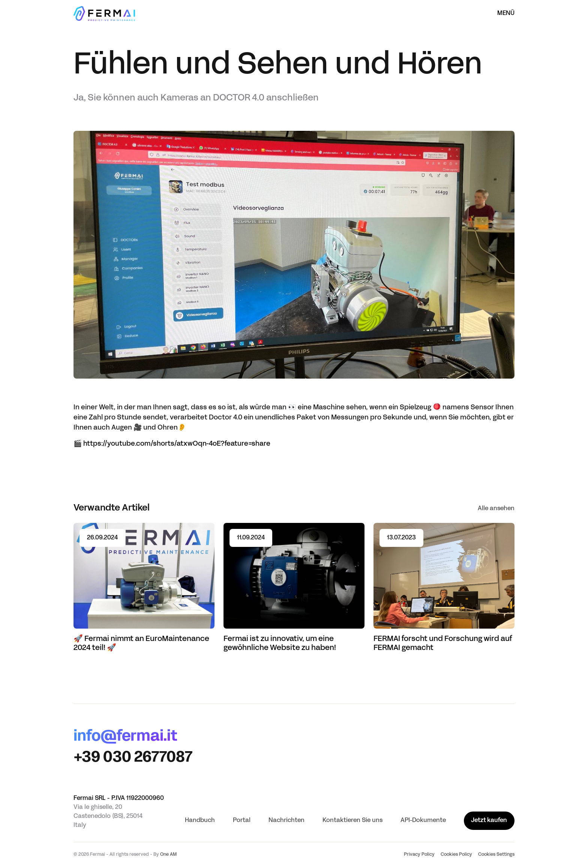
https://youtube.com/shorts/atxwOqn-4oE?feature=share (176, 444)
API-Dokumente (423, 820)
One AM (168, 855)
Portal (241, 820)
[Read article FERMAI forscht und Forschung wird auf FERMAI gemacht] (444, 588)
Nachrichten (286, 820)
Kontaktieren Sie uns (352, 820)
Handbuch (200, 820)
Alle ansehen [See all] (496, 508)
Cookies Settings (496, 855)
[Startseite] (104, 13)
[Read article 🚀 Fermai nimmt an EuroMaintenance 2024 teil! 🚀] (144, 588)
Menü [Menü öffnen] (505, 13)
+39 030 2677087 (133, 758)
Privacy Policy (419, 855)
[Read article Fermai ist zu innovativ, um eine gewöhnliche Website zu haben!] (294, 588)
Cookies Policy (456, 855)
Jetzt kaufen (489, 820)
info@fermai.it (125, 737)
